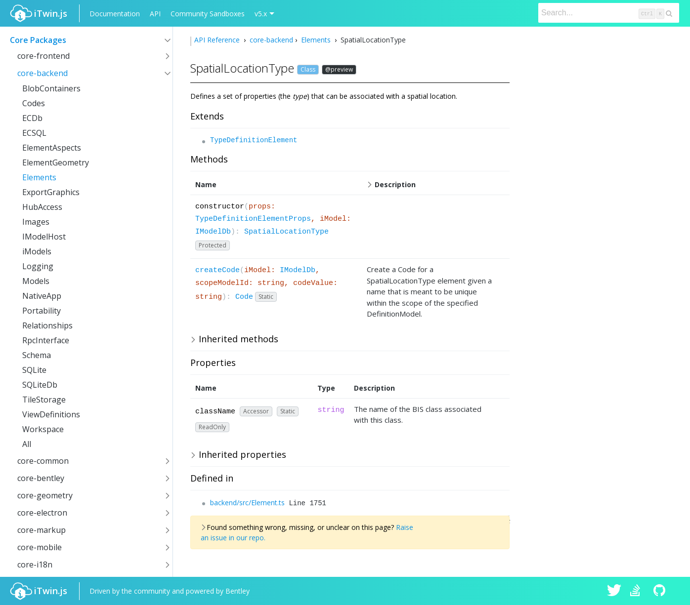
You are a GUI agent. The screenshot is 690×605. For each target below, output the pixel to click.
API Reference (218, 39)
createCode (217, 270)
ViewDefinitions (51, 414)
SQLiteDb (39, 384)
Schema (36, 355)
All (26, 444)
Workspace (43, 429)
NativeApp (41, 295)
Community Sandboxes (208, 13)
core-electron (42, 512)
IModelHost (44, 236)
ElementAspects (51, 147)
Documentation (114, 13)
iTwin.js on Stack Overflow (637, 591)
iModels (36, 251)
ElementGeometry (55, 162)
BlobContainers (51, 88)
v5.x (261, 13)
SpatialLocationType (286, 232)
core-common (43, 460)
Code (244, 297)
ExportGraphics (51, 192)
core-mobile (39, 547)
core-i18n (34, 564)
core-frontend (43, 55)
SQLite (34, 369)
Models (35, 281)
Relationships (47, 325)
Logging (37, 266)
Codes (33, 103)
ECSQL (34, 132)
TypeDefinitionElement (253, 140)
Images (35, 221)
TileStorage (44, 399)
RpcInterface (45, 340)
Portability (41, 310)
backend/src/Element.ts (247, 502)
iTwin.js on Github (660, 591)
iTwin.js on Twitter (614, 591)
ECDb (32, 118)
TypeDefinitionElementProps (253, 219)
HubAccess (42, 207)
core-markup (41, 529)
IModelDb (213, 232)
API (155, 13)
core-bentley (40, 478)
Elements (39, 177)
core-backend (42, 73)
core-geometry (45, 495)
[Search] (608, 13)
